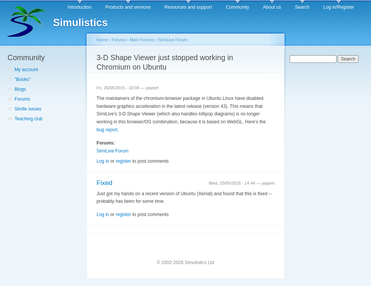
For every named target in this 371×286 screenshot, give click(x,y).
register (123, 161)
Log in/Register (338, 7)
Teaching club (28, 118)
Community (237, 7)
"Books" (22, 79)
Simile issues (27, 109)
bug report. (108, 129)
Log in (103, 161)
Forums (22, 99)
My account (26, 69)
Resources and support (188, 7)
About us (272, 7)
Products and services (128, 7)
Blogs (20, 89)
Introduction (79, 7)
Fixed (104, 183)
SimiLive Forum (173, 39)
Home (102, 39)
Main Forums (142, 39)
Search (302, 7)
